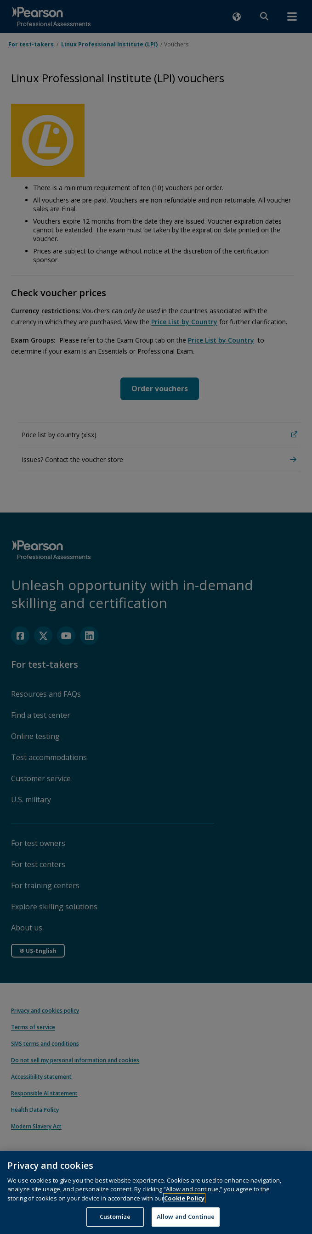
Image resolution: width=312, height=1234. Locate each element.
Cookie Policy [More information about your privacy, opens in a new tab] (184, 1206)
